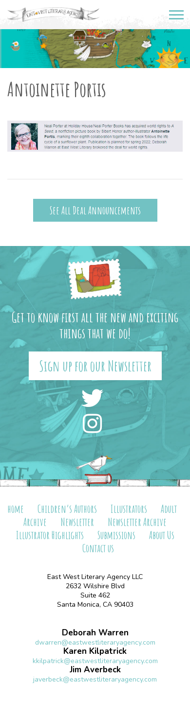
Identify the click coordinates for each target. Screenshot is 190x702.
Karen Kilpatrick (95, 651)
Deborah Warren (95, 633)
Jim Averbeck (95, 670)
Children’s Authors (67, 508)
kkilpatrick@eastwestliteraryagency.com (95, 661)
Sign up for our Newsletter (95, 366)
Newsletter (77, 521)
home (15, 508)
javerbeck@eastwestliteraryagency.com (95, 679)
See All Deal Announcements (95, 210)
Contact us (98, 548)
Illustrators (129, 508)
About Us (161, 535)
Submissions (116, 535)
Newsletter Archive (137, 521)
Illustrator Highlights (50, 535)
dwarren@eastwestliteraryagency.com (95, 642)
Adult (169, 508)
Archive (35, 521)
